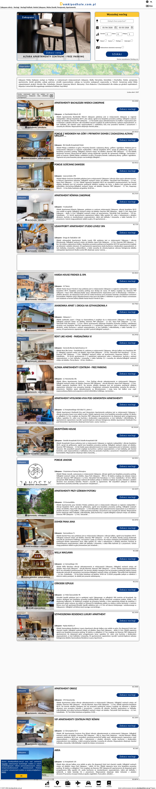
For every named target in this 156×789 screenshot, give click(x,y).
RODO (4, 772)
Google (4, 764)
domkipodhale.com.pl (78, 4)
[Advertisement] (78, 663)
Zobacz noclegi (128, 109)
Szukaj (117, 54)
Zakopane (22, 105)
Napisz (153, 788)
